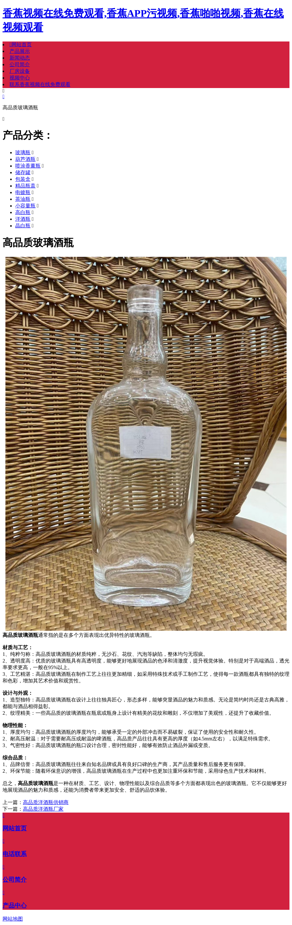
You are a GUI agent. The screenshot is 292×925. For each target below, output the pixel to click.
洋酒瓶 (22, 219)
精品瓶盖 (25, 185)
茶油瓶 (22, 199)
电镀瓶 (22, 192)
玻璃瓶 (22, 152)
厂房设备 (20, 71)
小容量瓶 (25, 205)
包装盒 (22, 179)
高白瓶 (22, 212)
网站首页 (21, 44)
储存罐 (22, 172)
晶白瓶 (22, 225)
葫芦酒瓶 (25, 159)
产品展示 (20, 51)
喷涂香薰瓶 (28, 165)
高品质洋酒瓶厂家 (43, 809)
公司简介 (20, 64)
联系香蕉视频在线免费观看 (40, 84)
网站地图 (13, 919)
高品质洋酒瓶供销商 (46, 802)
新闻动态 (20, 57)
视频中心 (20, 77)
